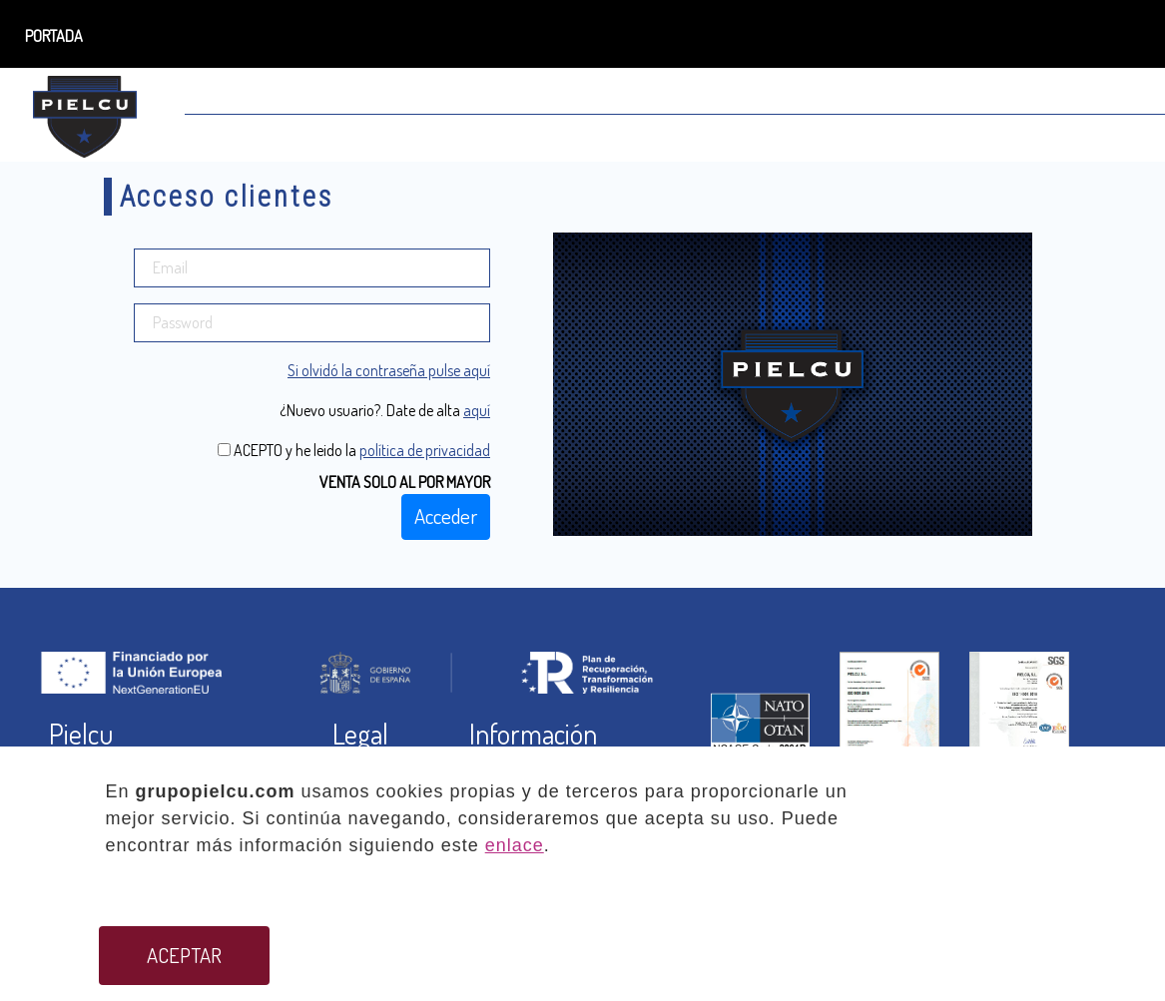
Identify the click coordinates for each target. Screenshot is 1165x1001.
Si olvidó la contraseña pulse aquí (389, 370)
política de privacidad (424, 450)
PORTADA (54, 36)
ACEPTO (257, 450)
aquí (476, 410)
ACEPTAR (184, 955)
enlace (514, 845)
